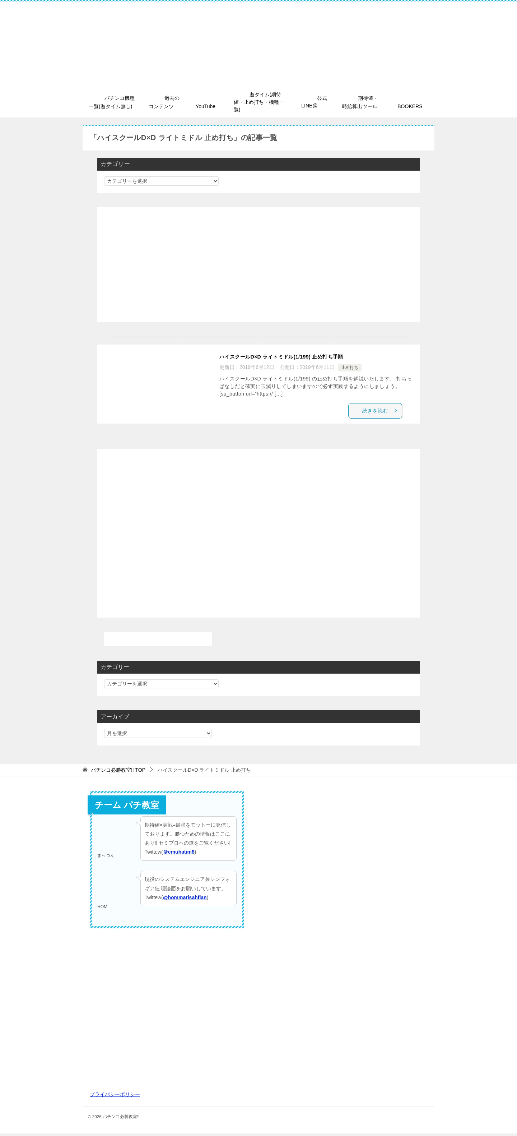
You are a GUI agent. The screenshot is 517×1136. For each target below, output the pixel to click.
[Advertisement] (258, 264)
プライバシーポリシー (115, 1096)
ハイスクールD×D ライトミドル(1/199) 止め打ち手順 (289, 356)
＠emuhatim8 (179, 854)
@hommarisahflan (185, 899)
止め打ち (349, 367)
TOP (118, 772)
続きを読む (385, 411)
